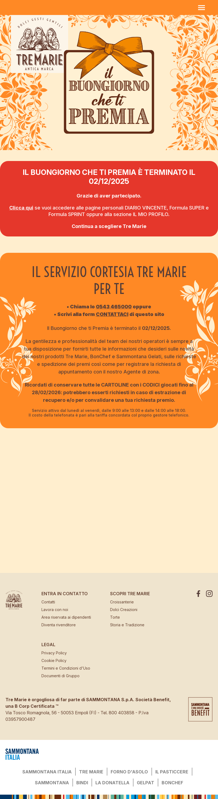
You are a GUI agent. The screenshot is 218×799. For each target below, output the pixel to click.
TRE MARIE (91, 771)
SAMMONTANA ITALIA (47, 771)
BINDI (82, 782)
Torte (115, 617)
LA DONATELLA (112, 782)
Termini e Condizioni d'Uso (65, 668)
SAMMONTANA (52, 782)
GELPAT (145, 782)
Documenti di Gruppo (60, 675)
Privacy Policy (54, 653)
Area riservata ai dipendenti (66, 617)
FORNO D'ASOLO (129, 771)
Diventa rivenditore (58, 624)
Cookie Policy (53, 660)
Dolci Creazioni (123, 609)
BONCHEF (172, 782)
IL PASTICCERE (171, 771)
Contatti (48, 602)
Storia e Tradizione (127, 624)
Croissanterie (122, 602)
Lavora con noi (54, 609)
